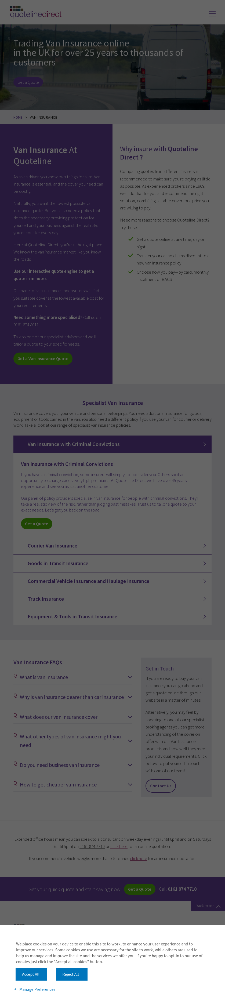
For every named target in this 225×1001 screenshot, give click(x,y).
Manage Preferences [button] (38, 980)
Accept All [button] (30, 960)
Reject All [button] (70, 960)
